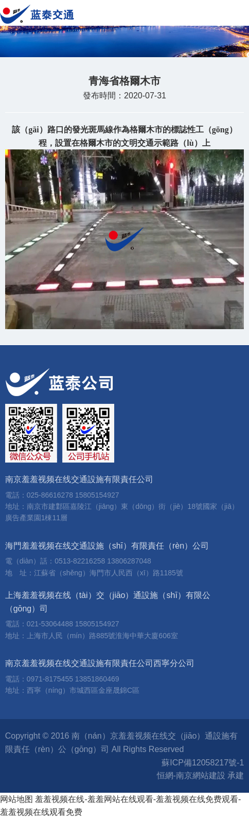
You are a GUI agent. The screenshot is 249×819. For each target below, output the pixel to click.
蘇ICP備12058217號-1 (203, 762)
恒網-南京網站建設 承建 (200, 775)
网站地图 (16, 799)
